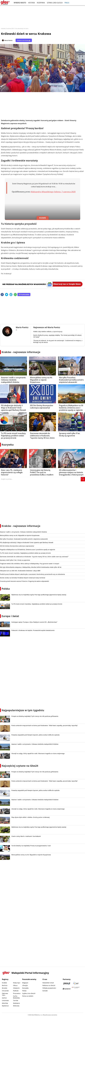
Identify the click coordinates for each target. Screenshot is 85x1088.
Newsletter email (48, 983)
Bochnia (4, 985)
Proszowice (16, 993)
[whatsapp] (15, 294)
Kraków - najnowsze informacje (21, 352)
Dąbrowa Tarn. (5, 994)
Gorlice (4, 998)
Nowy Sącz (16, 983)
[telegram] (11, 294)
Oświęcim (16, 988)
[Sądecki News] (76, 983)
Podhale (15, 991)
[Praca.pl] (67, 983)
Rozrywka (41, 3)
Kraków (4, 983)
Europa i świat (10, 616)
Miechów (5, 1003)
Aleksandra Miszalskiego (42, 191)
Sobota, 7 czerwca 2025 (65, 191)
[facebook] (2, 294)
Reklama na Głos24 (48, 985)
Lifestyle (25, 985)
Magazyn (25, 983)
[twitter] (6, 294)
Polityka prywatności (49, 988)
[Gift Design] (76, 989)
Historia (31, 3)
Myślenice (5, 1006)
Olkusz (15, 985)
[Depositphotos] (67, 989)
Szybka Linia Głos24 (54, 3)
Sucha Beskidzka (16, 997)
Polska (6, 588)
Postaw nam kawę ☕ (23, 40)
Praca (67, 3)
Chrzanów (5, 991)
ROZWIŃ (42, 218)
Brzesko (4, 988)
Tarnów (15, 1000)
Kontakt (45, 991)
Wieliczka (16, 1006)
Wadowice (16, 1003)
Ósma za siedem (27, 996)
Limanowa (5, 1000)
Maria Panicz (8, 40)
